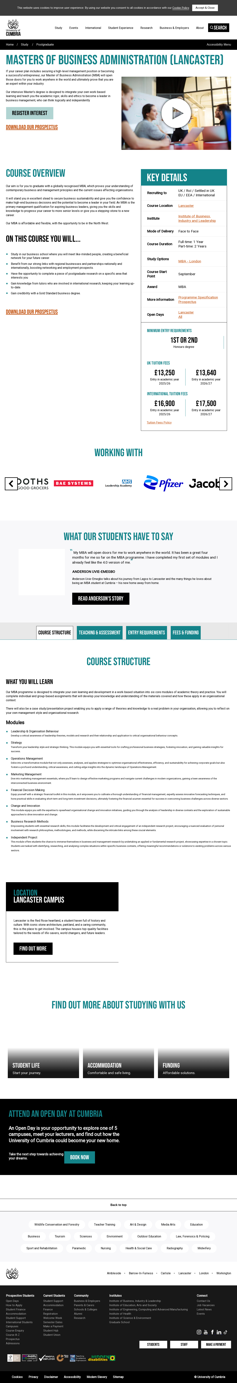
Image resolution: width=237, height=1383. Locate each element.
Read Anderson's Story (100, 598)
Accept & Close (205, 8)
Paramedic (79, 1248)
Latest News (204, 1310)
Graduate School (119, 1322)
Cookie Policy (180, 8)
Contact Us (203, 1301)
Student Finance (16, 1310)
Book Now (79, 1157)
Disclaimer (51, 1377)
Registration (50, 1314)
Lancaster (186, 205)
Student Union (51, 1335)
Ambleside (114, 1273)
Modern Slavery (97, 1377)
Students (153, 1344)
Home (10, 44)
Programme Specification (198, 297)
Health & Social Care (139, 1248)
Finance (48, 1310)
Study (58, 28)
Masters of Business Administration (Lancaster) (115, 60)
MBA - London (189, 261)
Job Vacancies (206, 1305)
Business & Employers (174, 28)
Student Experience (120, 28)
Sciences (86, 1236)
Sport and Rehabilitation (41, 1248)
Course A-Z (13, 1335)
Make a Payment (53, 1326)
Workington (223, 1273)
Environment (115, 1236)
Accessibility (72, 1377)
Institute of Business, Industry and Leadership (197, 218)
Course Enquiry (15, 1331)
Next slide (225, 483)
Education (196, 1224)
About (200, 28)
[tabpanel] (118, 758)
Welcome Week (52, 1318)
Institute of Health (120, 1314)
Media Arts (168, 1224)
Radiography (175, 1248)
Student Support (16, 1318)
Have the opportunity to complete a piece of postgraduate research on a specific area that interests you (69, 276)
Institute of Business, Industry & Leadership (135, 1301)
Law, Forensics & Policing (192, 1236)
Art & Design (138, 1224)
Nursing (106, 1248)
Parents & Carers (84, 1305)
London (204, 1273)
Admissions (13, 1343)
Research (146, 28)
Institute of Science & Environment (130, 1318)
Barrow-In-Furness (141, 1273)
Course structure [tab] (54, 633)
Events (73, 28)
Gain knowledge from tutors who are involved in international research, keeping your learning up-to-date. (73, 285)
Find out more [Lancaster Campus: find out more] (33, 948)
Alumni (78, 1314)
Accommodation (16, 1314)
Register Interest (29, 113)
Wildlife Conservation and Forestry (56, 1224)
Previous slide (11, 483)
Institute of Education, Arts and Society (133, 1305)
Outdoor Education (149, 1236)
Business (34, 1236)
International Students (19, 1322)
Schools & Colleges (85, 1310)
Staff (184, 1344)
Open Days (12, 1301)
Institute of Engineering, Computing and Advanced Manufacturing (148, 1310)
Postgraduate (45, 44)
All (180, 316)
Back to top (118, 1204)
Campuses (12, 1326)
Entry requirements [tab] (146, 633)
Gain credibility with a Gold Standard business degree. (46, 293)
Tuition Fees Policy (159, 422)
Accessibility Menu (219, 44)
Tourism (60, 1236)
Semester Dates (52, 1322)
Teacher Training (104, 1224)
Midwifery (204, 1248)
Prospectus (187, 301)
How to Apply (14, 1305)
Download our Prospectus (32, 128)
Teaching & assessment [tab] (100, 633)
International (93, 28)
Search (218, 28)
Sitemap (118, 1377)
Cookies (17, 1377)
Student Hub (50, 1331)
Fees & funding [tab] (186, 633)
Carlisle (166, 1273)
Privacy (33, 1377)
